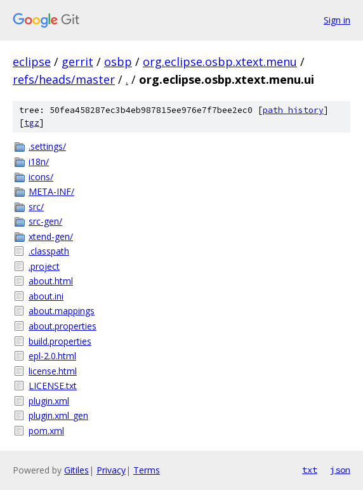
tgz (31, 122)
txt (309, 469)
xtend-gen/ (51, 236)
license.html (53, 371)
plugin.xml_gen (58, 415)
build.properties (60, 341)
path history (293, 110)
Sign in (337, 20)
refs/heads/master (64, 79)
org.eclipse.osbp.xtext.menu (220, 61)
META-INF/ (51, 191)
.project (44, 266)
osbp (118, 61)
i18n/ (39, 162)
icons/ (41, 177)
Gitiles (76, 470)
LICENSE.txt (53, 386)
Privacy (111, 470)
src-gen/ (45, 221)
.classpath (49, 251)
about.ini (46, 296)
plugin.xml (49, 401)
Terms (146, 470)
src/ (36, 207)
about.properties (62, 326)
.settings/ (47, 146)
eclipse (32, 61)
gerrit (77, 61)
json (340, 469)
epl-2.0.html (52, 356)
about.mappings (62, 311)
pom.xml (46, 431)
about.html (51, 281)
